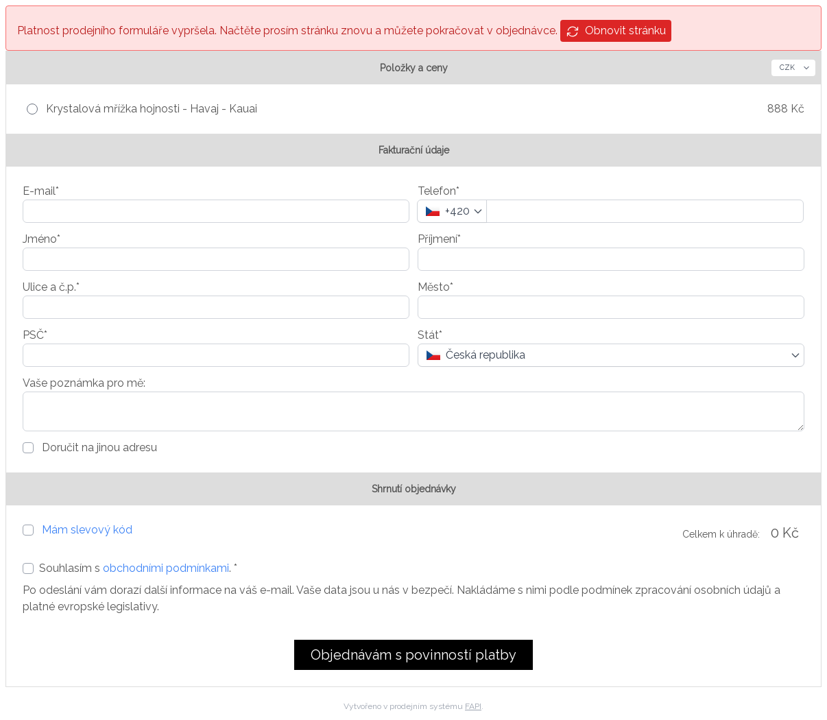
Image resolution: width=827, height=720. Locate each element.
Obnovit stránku (616, 31)
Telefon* (438, 190)
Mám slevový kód (87, 529)
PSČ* (35, 334)
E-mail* (41, 190)
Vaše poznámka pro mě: (84, 382)
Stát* (430, 334)
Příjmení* (439, 238)
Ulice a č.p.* (51, 286)
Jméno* (41, 238)
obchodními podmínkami (166, 568)
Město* (435, 286)
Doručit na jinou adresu (98, 447)
